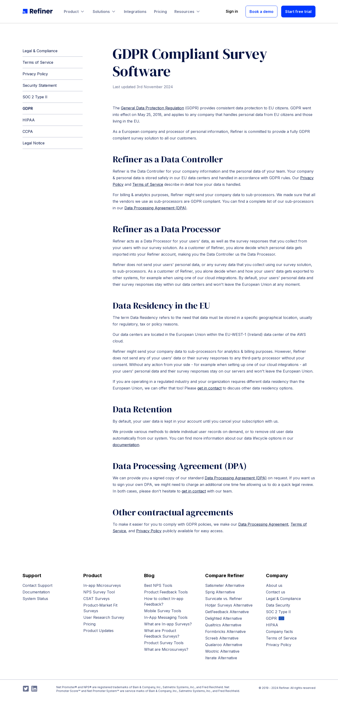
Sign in (232, 11)
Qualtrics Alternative (223, 625)
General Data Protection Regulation (152, 108)
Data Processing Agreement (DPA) (155, 208)
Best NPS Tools (158, 585)
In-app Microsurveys (102, 585)
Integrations (135, 11)
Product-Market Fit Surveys (100, 608)
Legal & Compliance (40, 50)
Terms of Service (38, 62)
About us (274, 585)
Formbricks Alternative (225, 631)
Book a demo (261, 11)
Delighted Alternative (223, 618)
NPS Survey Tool (99, 592)
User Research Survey (103, 617)
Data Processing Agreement (263, 524)
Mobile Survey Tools (162, 610)
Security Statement (40, 85)
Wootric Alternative (222, 651)
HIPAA (29, 120)
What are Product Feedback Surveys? (161, 633)
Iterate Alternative (221, 657)
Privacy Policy (35, 73)
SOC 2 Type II (35, 97)
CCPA (28, 131)
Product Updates (98, 630)
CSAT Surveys (96, 598)
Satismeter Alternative (224, 585)
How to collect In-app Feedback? (163, 601)
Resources (187, 11)
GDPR (28, 108)
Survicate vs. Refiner (223, 598)
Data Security (278, 605)
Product (74, 11)
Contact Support (37, 585)
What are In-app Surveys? (168, 624)
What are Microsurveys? (166, 649)
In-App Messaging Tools (166, 617)
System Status (35, 598)
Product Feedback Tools (166, 592)
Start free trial (298, 11)
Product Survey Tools (164, 642)
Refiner (284, 688)
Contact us (275, 592)
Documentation (36, 592)
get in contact (209, 388)
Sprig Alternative (220, 592)
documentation (126, 444)
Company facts (279, 631)
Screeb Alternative (221, 638)
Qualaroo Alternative (223, 644)
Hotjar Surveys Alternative (229, 605)
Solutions (104, 11)
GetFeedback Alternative (227, 611)
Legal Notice (34, 143)
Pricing (160, 11)
